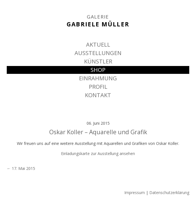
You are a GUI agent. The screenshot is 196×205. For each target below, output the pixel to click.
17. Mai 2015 (21, 168)
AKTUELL (98, 44)
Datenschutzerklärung (169, 192)
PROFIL (98, 86)
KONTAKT (98, 95)
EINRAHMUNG (98, 78)
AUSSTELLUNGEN (98, 53)
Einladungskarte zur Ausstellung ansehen (98, 153)
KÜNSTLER (98, 61)
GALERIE (98, 17)
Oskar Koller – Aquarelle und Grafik (98, 132)
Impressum (134, 192)
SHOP (98, 70)
